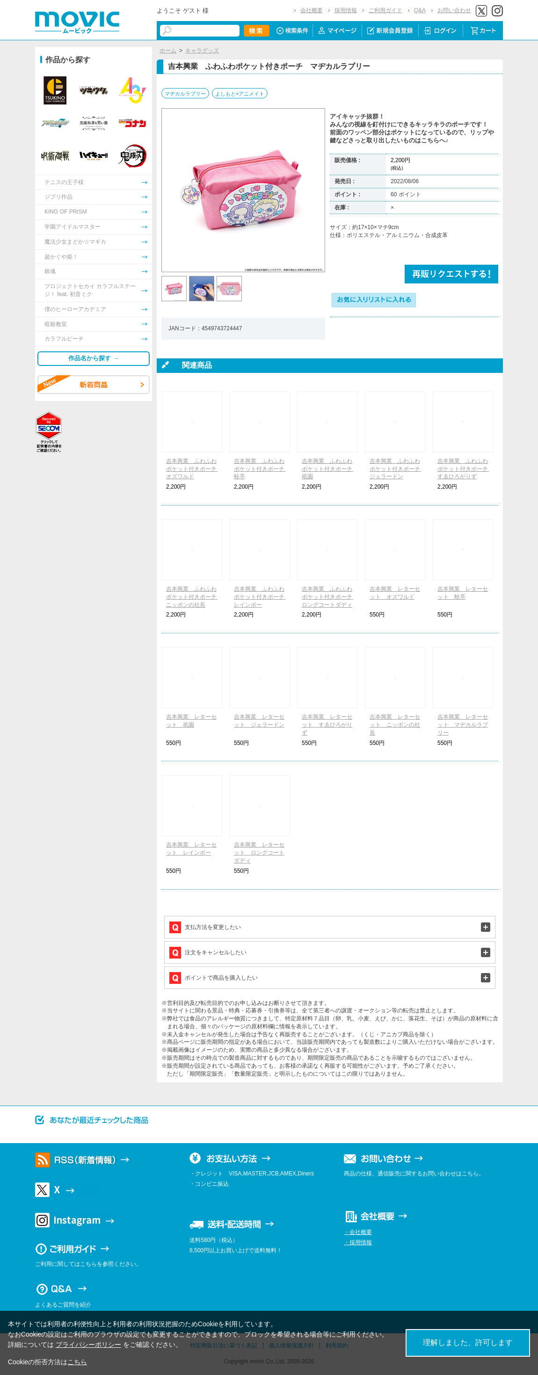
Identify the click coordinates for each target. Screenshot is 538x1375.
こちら (77, 1362)
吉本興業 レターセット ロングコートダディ (259, 852)
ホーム (168, 50)
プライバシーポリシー (88, 1344)
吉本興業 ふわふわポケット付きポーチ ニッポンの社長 (194, 597)
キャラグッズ (202, 50)
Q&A (420, 10)
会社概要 (311, 10)
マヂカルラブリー (185, 94)
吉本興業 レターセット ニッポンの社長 (395, 725)
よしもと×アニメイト (239, 94)
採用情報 (345, 10)
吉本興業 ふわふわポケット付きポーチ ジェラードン (398, 469)
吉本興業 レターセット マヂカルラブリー (462, 725)
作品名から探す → (93, 358)
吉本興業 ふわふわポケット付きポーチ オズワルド (194, 469)
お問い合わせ (454, 10)
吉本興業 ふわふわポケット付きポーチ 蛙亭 (262, 469)
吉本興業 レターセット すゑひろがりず (327, 725)
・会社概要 (358, 1232)
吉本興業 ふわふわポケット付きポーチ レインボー (262, 597)
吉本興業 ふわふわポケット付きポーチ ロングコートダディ (330, 597)
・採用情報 (358, 1242)
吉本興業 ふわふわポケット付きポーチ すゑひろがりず (465, 469)
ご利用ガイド (385, 10)
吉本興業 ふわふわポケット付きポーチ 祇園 (330, 469)
